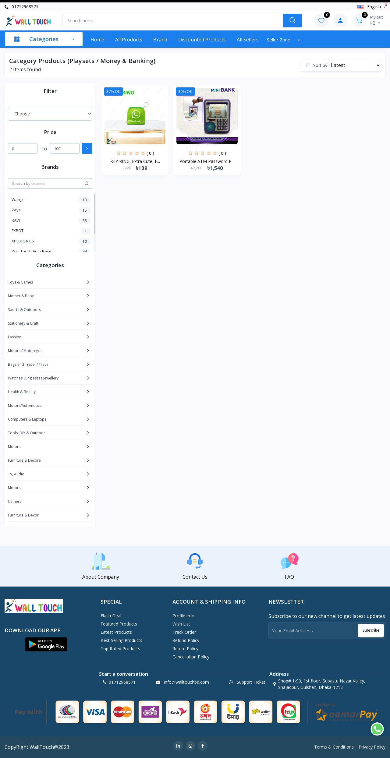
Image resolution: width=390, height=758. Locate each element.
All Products (128, 39)
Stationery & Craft (23, 323)
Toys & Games (20, 282)
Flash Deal (111, 616)
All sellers (248, 39)
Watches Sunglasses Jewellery (33, 378)
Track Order (184, 632)
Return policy (185, 648)
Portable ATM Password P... (206, 161)
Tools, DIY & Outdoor (26, 432)
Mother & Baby (21, 295)
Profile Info (183, 616)
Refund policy (185, 640)
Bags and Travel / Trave (28, 364)
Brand (160, 39)
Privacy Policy (372, 747)
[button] (46, 644)
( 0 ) (150, 153)
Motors (14, 446)
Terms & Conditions (334, 747)
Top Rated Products (120, 648)
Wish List (181, 624)
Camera (15, 501)
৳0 (376, 20)
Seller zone (279, 40)
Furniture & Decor (23, 515)
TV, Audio (16, 474)
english (369, 6)
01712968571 (21, 6)
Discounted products (202, 39)
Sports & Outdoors (24, 309)
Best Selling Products (121, 640)
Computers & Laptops (27, 419)
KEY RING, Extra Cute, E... (135, 161)
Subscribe (371, 630)
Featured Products (119, 624)
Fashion (14, 337)
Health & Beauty (22, 391)
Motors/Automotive (25, 405)
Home (97, 39)
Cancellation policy (190, 657)
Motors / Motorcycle (25, 350)
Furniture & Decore (24, 460)
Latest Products (116, 632)
